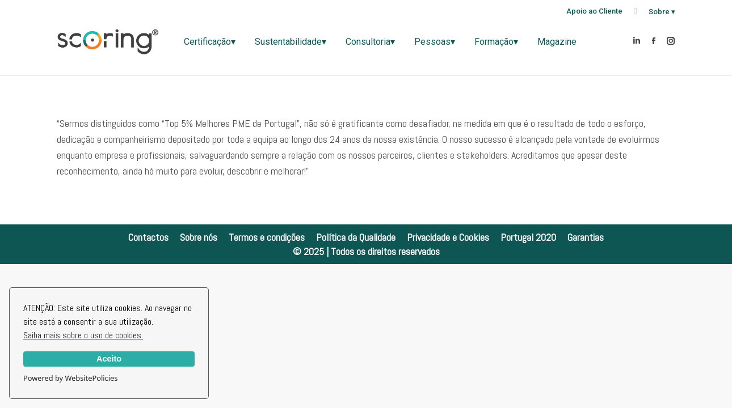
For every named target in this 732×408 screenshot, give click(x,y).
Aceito (108, 358)
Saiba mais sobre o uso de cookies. (83, 335)
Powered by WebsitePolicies (70, 378)
